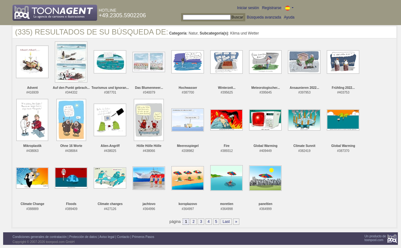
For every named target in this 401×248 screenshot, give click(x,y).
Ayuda (289, 17)
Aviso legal (106, 237)
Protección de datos (83, 237)
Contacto (123, 237)
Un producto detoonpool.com (375, 238)
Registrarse (271, 8)
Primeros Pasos (143, 237)
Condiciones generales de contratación (40, 237)
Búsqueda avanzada (264, 17)
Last (226, 221)
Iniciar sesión (248, 8)
